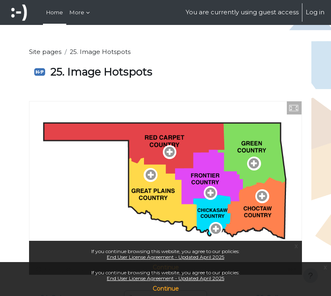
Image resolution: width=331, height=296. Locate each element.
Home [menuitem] (54, 12)
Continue (166, 288)
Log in (315, 12)
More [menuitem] (77, 12)
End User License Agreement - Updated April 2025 (165, 278)
